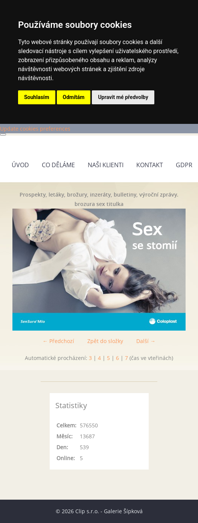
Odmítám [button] (74, 97)
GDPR (184, 165)
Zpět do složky (105, 341)
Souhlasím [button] (36, 97)
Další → (145, 341)
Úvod (20, 165)
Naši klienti (105, 165)
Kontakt (149, 165)
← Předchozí (58, 341)
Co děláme (58, 165)
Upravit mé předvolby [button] (123, 97)
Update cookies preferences (35, 128)
